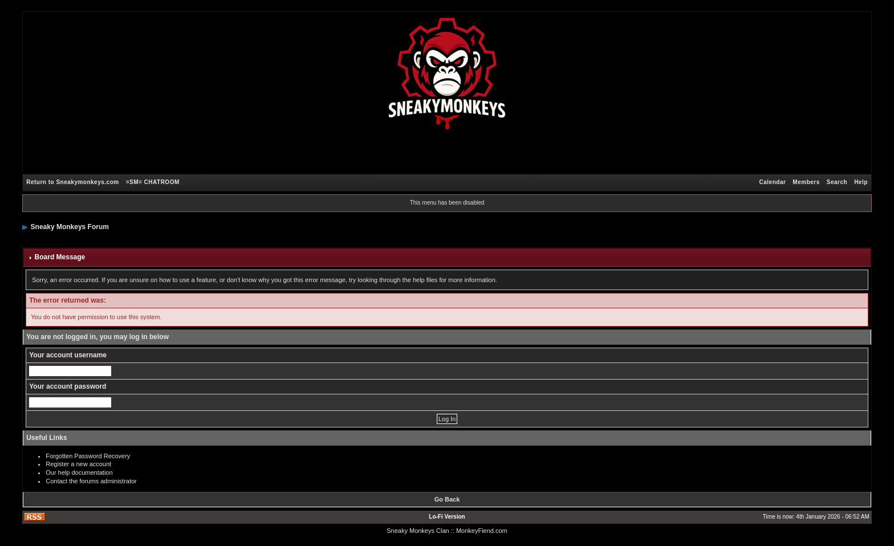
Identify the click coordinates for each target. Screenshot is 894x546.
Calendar (772, 182)
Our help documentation (79, 472)
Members (806, 182)
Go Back (447, 499)
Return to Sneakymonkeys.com (72, 182)
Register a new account (78, 464)
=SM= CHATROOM (153, 182)
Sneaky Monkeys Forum (70, 227)
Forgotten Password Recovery (88, 456)
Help (861, 182)
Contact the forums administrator (91, 481)
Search (837, 182)
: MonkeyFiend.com (480, 530)
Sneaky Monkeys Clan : (420, 530)
